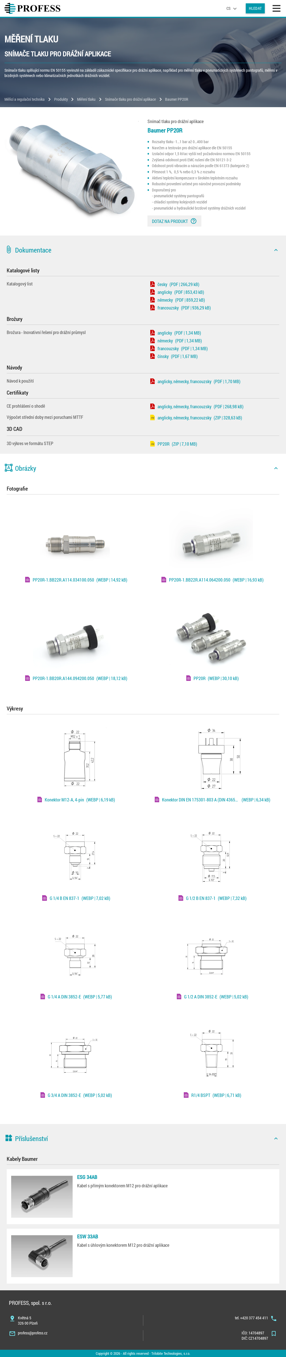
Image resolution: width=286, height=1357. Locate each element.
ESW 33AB (87, 1236)
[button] (143, 250)
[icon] (276, 250)
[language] (232, 8)
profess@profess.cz (32, 1333)
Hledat (255, 8)
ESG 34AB (87, 1177)
